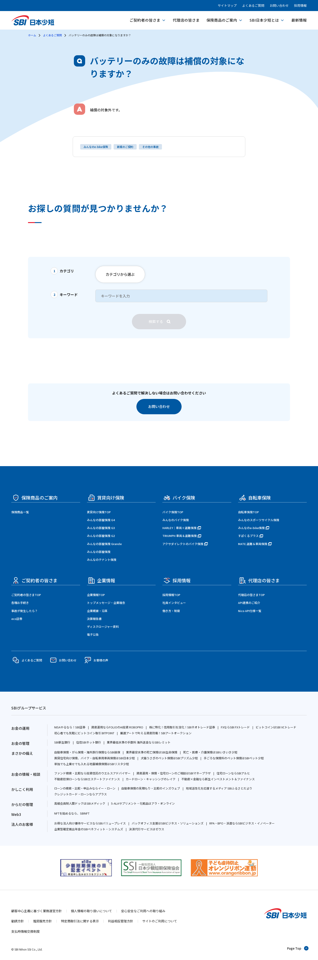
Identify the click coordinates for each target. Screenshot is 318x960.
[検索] (159, 321)
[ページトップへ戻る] (298, 948)
